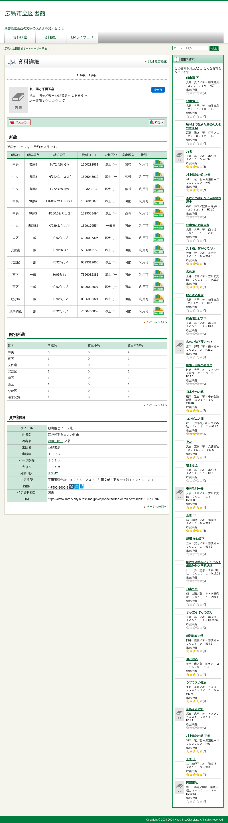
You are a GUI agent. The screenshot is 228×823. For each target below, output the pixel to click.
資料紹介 (51, 37)
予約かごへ (22, 122)
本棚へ (159, 122)
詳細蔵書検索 (157, 61)
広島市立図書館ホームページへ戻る (25, 48)
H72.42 (53, 473)
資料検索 (20, 37)
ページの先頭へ (157, 322)
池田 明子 (55, 441)
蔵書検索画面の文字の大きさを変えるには (34, 28)
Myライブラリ (82, 37)
